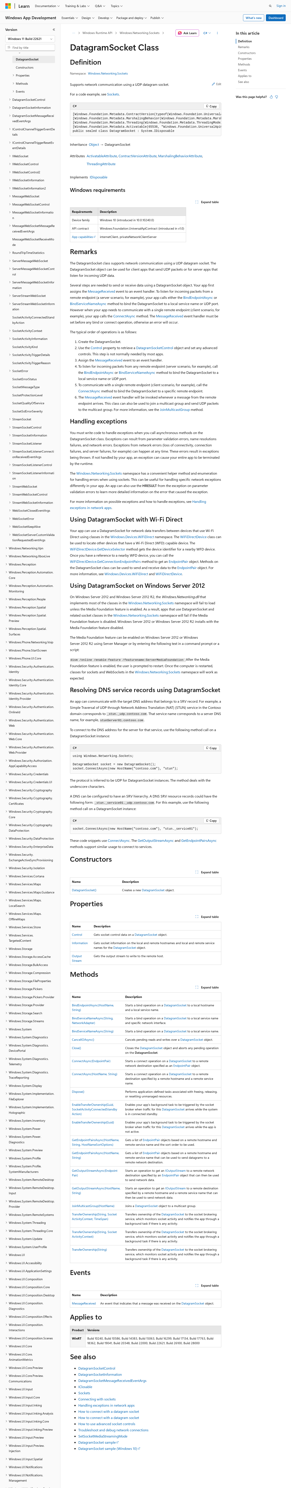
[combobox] (30, 38)
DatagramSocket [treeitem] (27, 59)
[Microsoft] (8, 6)
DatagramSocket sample (97, 1442)
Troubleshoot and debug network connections (113, 1430)
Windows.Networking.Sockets (139, 33)
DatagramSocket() (84, 890)
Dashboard (276, 18)
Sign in (281, 6)
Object (94, 144)
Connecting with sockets (97, 1399)
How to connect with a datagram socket (108, 1411)
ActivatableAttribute (102, 155)
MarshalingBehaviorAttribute (180, 155)
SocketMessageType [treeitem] (26, 387)
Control (96, 347)
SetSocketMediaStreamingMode (102, 1436)
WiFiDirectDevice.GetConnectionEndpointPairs (105, 561)
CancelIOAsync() (83, 1039)
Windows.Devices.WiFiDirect (132, 536)
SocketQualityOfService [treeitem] (28, 403)
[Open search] (270, 6)
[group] (145, 123)
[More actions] (217, 33)
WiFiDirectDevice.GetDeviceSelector (97, 549)
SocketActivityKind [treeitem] (25, 347)
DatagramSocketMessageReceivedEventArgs (112, 1380)
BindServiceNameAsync (88, 303)
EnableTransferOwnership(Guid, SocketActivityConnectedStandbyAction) (94, 1109)
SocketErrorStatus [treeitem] (24, 379)
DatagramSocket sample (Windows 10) (107, 1448)
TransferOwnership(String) (89, 1249)
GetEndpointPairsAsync (199, 840)
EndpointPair (178, 561)
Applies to (244, 76)
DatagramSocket (153, 890)
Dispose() (78, 1091)
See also (243, 82)
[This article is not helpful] (276, 96)
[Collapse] (54, 30)
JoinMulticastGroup (175, 409)
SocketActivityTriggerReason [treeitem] (31, 363)
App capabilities (82, 237)
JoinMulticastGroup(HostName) (93, 1206)
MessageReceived (101, 291)
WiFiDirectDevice (193, 536)
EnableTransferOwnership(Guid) (93, 1122)
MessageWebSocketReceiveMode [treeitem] (33, 242)
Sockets (113, 94)
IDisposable (98, 177)
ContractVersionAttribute (138, 155)
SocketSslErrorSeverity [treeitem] (27, 411)
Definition (245, 41)
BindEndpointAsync (198, 297)
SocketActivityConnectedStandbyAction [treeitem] (33, 320)
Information (80, 943)
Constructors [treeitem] (24, 67)
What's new (254, 18)
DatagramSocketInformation (100, 1374)
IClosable (85, 1386)
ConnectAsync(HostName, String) (94, 1074)
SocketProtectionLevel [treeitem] (27, 395)
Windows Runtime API (97, 33)
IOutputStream (175, 1170)
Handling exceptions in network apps (106, 1405)
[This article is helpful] (271, 96)
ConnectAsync (124, 316)
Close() (76, 1048)
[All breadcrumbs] (74, 33)
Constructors (247, 53)
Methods (244, 64)
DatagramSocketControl (154, 347)
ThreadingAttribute (101, 163)
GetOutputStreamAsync (156, 840)
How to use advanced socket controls (106, 1423)
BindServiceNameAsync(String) (92, 1031)
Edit (216, 84)
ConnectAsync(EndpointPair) (91, 1061)
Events (242, 70)
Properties (245, 58)
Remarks (243, 47)
